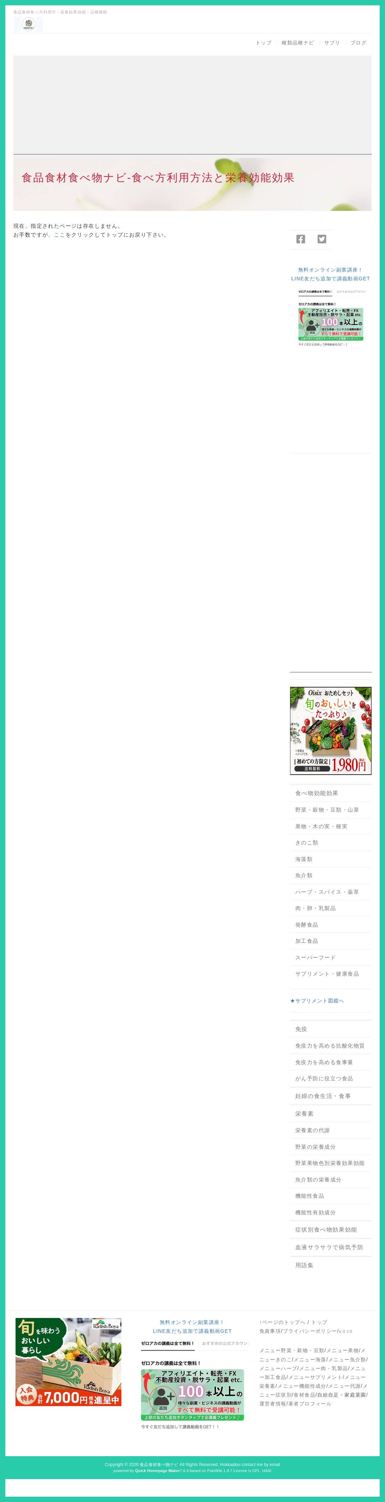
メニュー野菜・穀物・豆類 (292, 1350)
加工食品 (307, 941)
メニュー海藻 (310, 1359)
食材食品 (304, 1395)
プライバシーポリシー (310, 1331)
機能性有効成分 (315, 1212)
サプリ (332, 42)
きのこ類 (307, 842)
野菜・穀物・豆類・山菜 (327, 810)
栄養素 (304, 1114)
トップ (263, 42)
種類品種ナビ (298, 42)
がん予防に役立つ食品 (324, 1078)
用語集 (304, 1265)
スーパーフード (315, 957)
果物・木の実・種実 (321, 826)
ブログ (358, 42)
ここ (60, 235)
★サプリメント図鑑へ (317, 1000)
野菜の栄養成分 (315, 1147)
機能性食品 (310, 1196)
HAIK (266, 1471)
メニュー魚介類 (347, 1359)
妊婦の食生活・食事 (323, 1096)
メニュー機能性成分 (301, 1386)
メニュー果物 (342, 1350)
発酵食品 (307, 925)
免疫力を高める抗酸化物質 (330, 1046)
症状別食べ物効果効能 (326, 1230)
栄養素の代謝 (312, 1130)
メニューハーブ (278, 1368)
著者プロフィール (310, 1403)
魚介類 (304, 875)
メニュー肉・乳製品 (323, 1368)
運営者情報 (273, 1403)
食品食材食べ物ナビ (159, 1464)
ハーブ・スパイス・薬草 (327, 892)
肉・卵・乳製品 (315, 908)
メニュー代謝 (344, 1386)
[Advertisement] (192, 105)
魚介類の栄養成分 (318, 1180)
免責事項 (270, 1331)
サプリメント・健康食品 (327, 974)
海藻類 (304, 859)
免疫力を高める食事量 (324, 1062)
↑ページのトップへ (282, 1322)
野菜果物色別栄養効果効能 (330, 1163)
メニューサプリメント (315, 1377)
